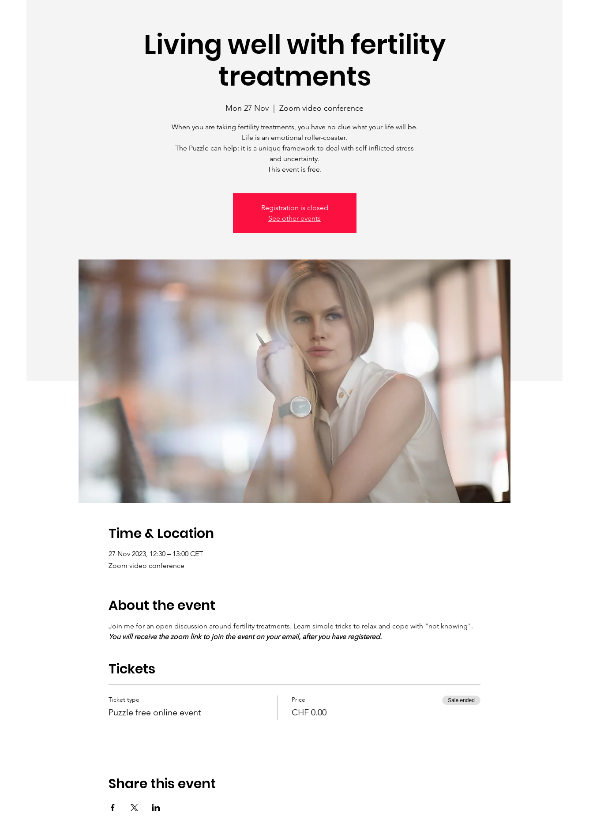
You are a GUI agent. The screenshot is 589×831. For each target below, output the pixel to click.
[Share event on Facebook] (113, 807)
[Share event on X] (134, 807)
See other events (294, 218)
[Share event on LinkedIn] (156, 807)
